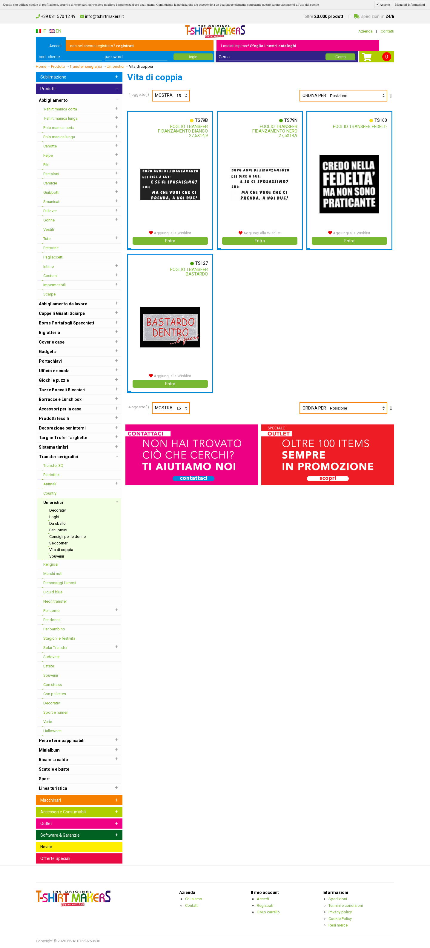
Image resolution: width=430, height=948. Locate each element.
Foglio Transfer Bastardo (189, 272)
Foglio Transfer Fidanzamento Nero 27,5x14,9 (274, 131)
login (193, 57)
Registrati (265, 905)
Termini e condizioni (345, 905)
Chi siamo (193, 899)
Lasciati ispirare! (258, 46)
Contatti (387, 31)
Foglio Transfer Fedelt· (360, 126)
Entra (170, 240)
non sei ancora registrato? (102, 46)
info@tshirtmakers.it (102, 16)
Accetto (384, 4)
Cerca (340, 57)
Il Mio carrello (268, 912)
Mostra (172, 95)
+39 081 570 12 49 (56, 16)
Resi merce (338, 925)
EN (55, 31)
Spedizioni (337, 899)
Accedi (55, 46)
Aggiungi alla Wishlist (170, 233)
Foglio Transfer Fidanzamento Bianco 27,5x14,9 (183, 131)
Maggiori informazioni (410, 4)
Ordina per (314, 95)
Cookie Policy (340, 918)
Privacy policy (340, 912)
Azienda (365, 31)
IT (41, 31)
